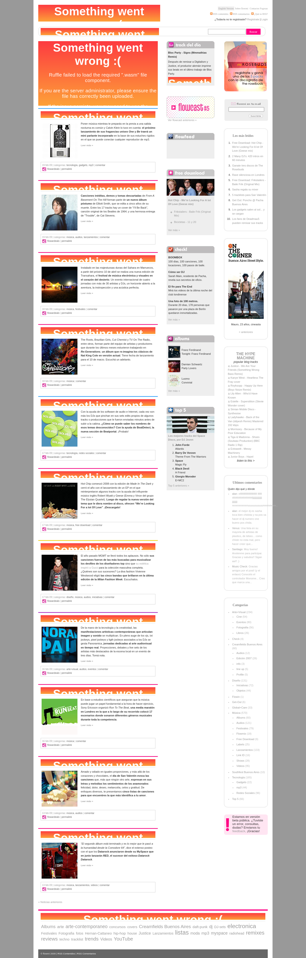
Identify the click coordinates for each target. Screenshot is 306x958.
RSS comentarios (240, 14)
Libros (240, 632)
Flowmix (241, 733)
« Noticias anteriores (50, 902)
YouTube (123, 938)
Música (70, 237)
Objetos (241, 690)
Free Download (82, 525)
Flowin (236, 696)
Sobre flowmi (241, 8)
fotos (79, 933)
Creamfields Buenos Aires (247, 644)
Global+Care (239, 707)
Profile (240, 674)
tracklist (77, 939)
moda (195, 933)
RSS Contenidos (66, 953)
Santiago (237, 549)
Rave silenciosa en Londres (248, 174)
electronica (241, 926)
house (132, 933)
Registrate (253, 19)
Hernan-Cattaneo (98, 933)
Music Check (239, 566)
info (238, 663)
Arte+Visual (72, 669)
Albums (240, 717)
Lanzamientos (91, 237)
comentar (100, 165)
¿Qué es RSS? (261, 14)
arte (60, 927)
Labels (240, 744)
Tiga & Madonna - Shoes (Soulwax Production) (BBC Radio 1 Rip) (244, 441)
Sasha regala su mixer (245, 189)
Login (264, 19)
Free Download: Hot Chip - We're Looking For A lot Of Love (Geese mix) (247, 146)
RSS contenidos (219, 14)
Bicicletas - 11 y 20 (185, 222)
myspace (219, 933)
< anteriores (246, 332)
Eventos (92, 669)
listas (182, 932)
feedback (238, 831)
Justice (145, 933)
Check (236, 638)
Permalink (66, 169)
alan (234, 493)
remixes (255, 933)
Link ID (240, 755)
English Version (226, 8)
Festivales (80, 309)
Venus (236, 528)
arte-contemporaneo (87, 926)
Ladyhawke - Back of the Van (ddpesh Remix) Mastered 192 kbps (245, 421)
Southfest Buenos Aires (245, 772)
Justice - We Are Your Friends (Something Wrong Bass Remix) (243, 370)
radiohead (236, 933)
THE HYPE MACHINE (245, 356)
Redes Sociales (86, 453)
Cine (239, 616)
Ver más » (174, 230)
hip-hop (120, 933)
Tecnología (71, 165)
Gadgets (83, 165)
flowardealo (53, 169)
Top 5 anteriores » (178, 485)
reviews (49, 938)
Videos (94, 885)
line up (240, 669)
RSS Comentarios (86, 953)
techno (65, 939)
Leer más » (87, 145)
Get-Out (236, 702)
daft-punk (200, 927)
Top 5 (235, 798)
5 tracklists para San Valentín (249, 195)
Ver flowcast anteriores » (182, 120)
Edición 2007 (244, 658)
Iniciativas (97, 597)
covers (132, 927)
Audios (78, 237)
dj (211, 926)
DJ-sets (220, 927)
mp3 (91, 165)
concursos (117, 927)
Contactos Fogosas (259, 8)
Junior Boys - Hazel (241, 456)
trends (92, 938)
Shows (240, 760)
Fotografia (242, 627)
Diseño (69, 597)
